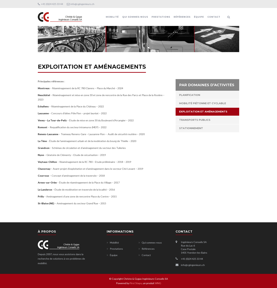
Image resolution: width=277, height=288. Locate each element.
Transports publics (194, 119)
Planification (189, 95)
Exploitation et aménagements (203, 111)
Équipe (199, 17)
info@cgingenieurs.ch (80, 3)
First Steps (136, 283)
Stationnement (191, 128)
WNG (158, 283)
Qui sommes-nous (135, 17)
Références (182, 17)
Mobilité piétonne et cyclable (202, 103)
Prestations (161, 17)
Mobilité (112, 17)
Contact (213, 17)
